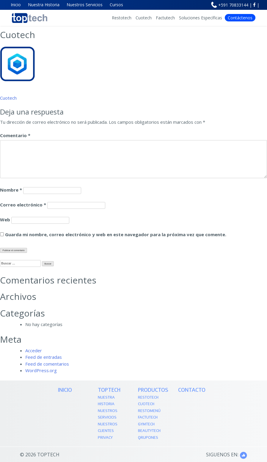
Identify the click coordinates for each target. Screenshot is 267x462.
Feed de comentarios (47, 364)
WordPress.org (41, 370)
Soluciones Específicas (200, 18)
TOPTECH (109, 390)
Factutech (165, 18)
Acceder (33, 350)
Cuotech (144, 18)
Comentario (15, 135)
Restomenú (149, 411)
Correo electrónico (23, 205)
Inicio (65, 390)
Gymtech (146, 424)
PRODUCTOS (153, 390)
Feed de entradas (43, 357)
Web (5, 220)
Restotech (121, 18)
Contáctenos (240, 18)
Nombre (11, 190)
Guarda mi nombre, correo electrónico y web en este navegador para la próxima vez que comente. (115, 234)
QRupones (148, 438)
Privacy (105, 438)
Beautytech (149, 431)
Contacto (191, 390)
